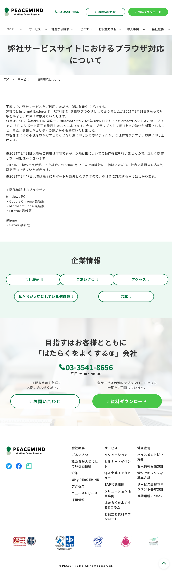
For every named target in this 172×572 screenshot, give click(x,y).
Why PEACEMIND (85, 480)
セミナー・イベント (117, 464)
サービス (35, 29)
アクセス (138, 279)
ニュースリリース (85, 493)
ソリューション (116, 455)
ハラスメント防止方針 (150, 457)
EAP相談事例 (114, 484)
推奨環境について (150, 496)
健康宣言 (144, 448)
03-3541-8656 (68, 11)
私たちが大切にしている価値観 (44, 296)
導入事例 (133, 29)
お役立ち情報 (108, 29)
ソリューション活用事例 (117, 493)
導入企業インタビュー (117, 475)
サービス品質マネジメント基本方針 (150, 487)
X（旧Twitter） (9, 466)
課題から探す (60, 29)
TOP (10, 29)
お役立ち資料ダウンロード (117, 516)
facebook (19, 466)
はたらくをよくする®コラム (117, 505)
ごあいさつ (85, 279)
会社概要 (158, 29)
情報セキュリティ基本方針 (150, 475)
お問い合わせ (107, 12)
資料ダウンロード (149, 12)
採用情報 (78, 500)
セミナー (86, 29)
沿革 (124, 296)
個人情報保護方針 (150, 466)
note (29, 466)
